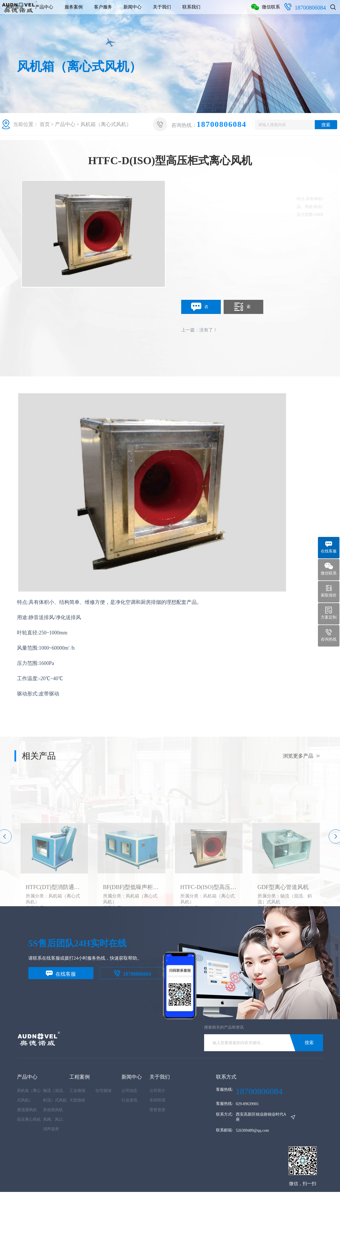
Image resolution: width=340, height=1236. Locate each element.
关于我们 (224, 11)
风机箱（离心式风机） (105, 124)
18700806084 (299, 33)
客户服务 (165, 11)
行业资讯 (129, 1100)
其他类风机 (53, 1110)
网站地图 (25, 1221)
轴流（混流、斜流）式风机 (55, 1095)
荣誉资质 (157, 1110)
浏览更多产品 (301, 756)
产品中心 (106, 11)
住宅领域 (103, 1090)
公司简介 (157, 1090)
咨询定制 (199, 307)
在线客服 (61, 973)
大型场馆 (77, 1100)
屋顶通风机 (27, 1110)
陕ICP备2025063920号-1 (165, 1212)
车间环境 (157, 1100)
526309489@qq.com (252, 1130)
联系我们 (254, 11)
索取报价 (242, 307)
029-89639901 (247, 1104)
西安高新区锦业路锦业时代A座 (261, 1117)
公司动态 (129, 1090)
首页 (45, 124)
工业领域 (77, 1090)
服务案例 (136, 11)
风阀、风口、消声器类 (55, 1124)
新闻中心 (195, 11)
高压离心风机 (29, 1119)
